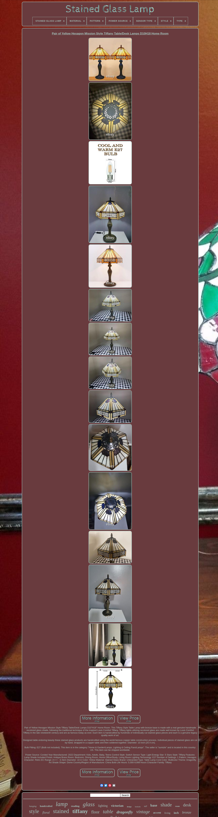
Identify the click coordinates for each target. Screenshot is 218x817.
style (34, 811)
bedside (138, 807)
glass (89, 804)
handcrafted (46, 806)
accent (157, 812)
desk (187, 804)
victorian (117, 805)
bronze (186, 812)
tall (145, 806)
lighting (103, 805)
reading (75, 806)
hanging (32, 806)
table (108, 811)
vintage (143, 811)
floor (95, 812)
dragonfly (124, 812)
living (167, 813)
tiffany (80, 811)
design (129, 807)
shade (166, 804)
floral (46, 812)
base (153, 805)
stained (61, 811)
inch (176, 812)
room (177, 806)
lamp (62, 804)
